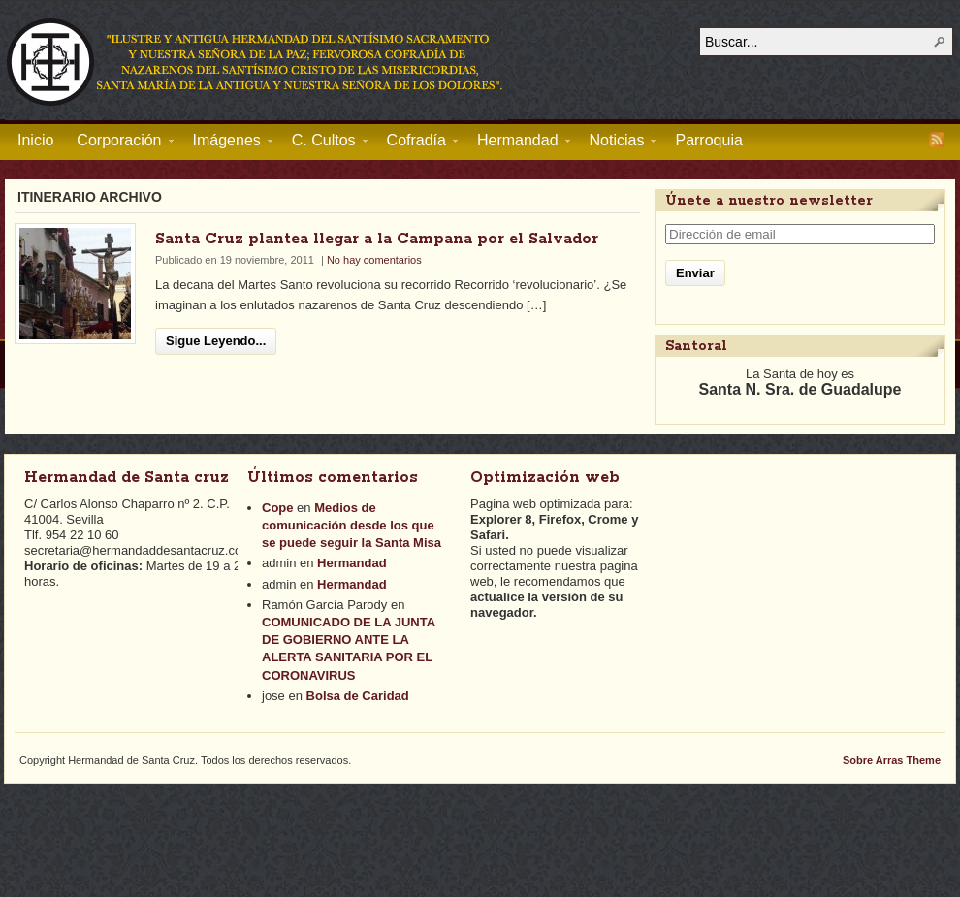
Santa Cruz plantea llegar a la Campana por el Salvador (376, 239)
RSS (936, 139)
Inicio (35, 140)
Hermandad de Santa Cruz (256, 61)
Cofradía (416, 143)
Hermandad (517, 143)
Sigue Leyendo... (216, 341)
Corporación (119, 143)
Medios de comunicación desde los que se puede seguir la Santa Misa (351, 525)
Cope (278, 507)
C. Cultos (324, 143)
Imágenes (226, 143)
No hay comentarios (374, 260)
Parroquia (708, 140)
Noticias (617, 143)
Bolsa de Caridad (357, 696)
